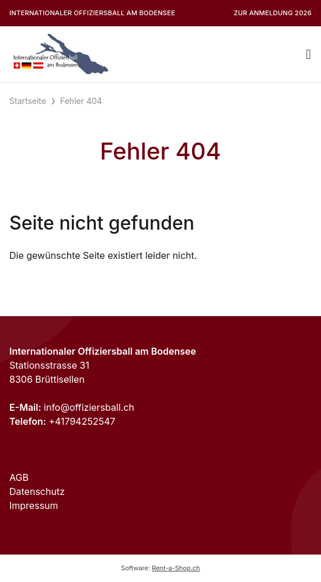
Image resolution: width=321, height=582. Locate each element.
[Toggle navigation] (308, 54)
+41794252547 (81, 421)
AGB (19, 477)
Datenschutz (37, 491)
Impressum (33, 505)
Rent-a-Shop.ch (176, 568)
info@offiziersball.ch (89, 407)
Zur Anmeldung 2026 (272, 13)
